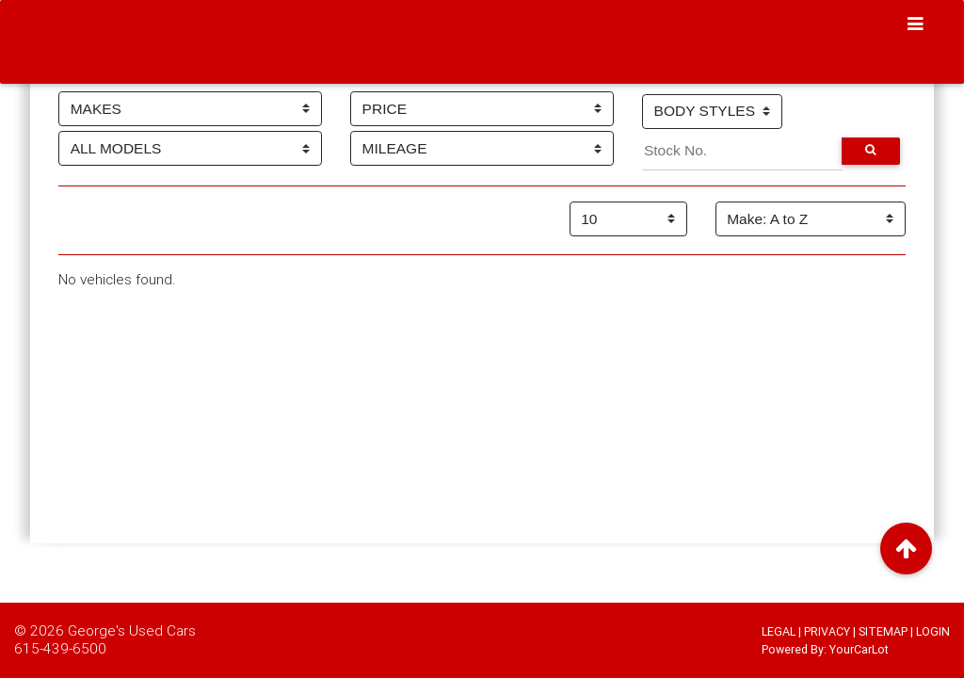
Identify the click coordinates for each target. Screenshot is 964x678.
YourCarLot (859, 649)
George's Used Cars (132, 630)
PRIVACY (827, 631)
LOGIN (933, 631)
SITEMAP (883, 631)
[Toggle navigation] (916, 24)
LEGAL (778, 631)
